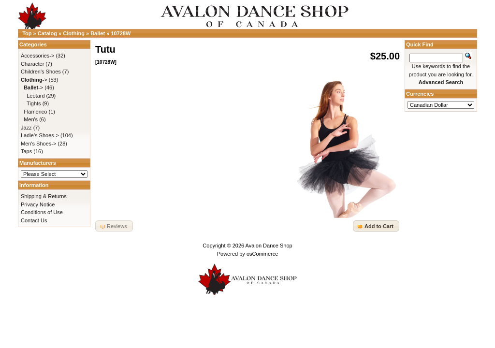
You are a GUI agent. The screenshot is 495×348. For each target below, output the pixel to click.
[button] (376, 226)
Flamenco (35, 112)
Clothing (74, 33)
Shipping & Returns (44, 196)
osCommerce (262, 254)
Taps (26, 151)
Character (32, 64)
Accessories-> (37, 55)
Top (26, 33)
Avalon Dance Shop (269, 245)
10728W (121, 33)
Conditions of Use (42, 212)
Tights (34, 103)
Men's (31, 119)
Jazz (26, 127)
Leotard (35, 96)
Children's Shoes (41, 71)
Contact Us (34, 220)
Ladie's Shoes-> (40, 135)
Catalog (47, 33)
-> (34, 80)
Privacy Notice (38, 204)
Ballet (97, 33)
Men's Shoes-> (38, 143)
